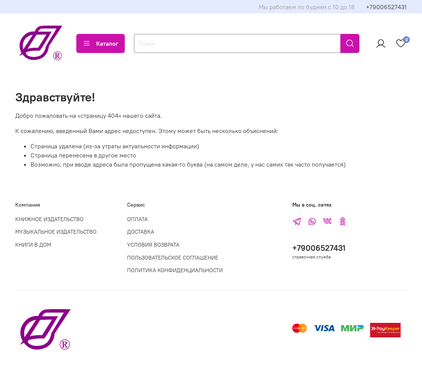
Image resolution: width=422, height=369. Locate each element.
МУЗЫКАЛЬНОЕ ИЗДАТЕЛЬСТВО (56, 231)
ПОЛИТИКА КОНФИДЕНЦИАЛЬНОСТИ (175, 270)
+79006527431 (386, 7)
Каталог (100, 43)
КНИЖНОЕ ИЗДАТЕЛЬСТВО (49, 219)
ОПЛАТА (137, 219)
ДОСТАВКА (140, 231)
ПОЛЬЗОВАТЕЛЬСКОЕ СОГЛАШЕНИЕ (172, 257)
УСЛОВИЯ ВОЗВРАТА (153, 244)
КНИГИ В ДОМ (33, 244)
